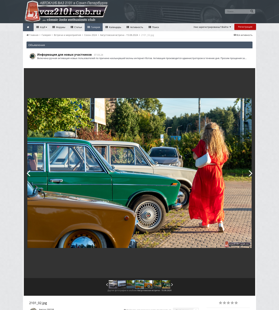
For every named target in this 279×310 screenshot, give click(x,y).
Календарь (114, 27)
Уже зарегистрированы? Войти (212, 27)
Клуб (43, 27)
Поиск (155, 27)
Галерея (95, 27)
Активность (136, 27)
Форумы (60, 27)
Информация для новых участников (64, 55)
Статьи (78, 27)
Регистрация (245, 26)
